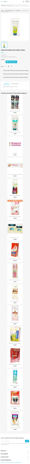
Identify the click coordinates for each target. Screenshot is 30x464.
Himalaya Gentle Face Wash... (15, 132)
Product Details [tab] (14, 83)
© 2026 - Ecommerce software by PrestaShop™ (11, 462)
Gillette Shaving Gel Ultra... (15, 111)
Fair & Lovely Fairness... (15, 301)
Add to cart (11, 62)
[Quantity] (2, 62)
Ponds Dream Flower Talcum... (15, 216)
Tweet (8, 66)
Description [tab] (6, 83)
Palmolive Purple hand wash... (15, 343)
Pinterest (11, 66)
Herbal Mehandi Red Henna (15, 364)
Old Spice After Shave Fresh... (15, 258)
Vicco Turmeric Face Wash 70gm (15, 174)
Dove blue (15, 153)
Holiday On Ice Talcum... (15, 385)
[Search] (15, 5)
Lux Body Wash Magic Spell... (15, 195)
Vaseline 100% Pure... (15, 237)
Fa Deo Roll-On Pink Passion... (15, 280)
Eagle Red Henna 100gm (15, 406)
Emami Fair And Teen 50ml (15, 427)
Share (5, 66)
